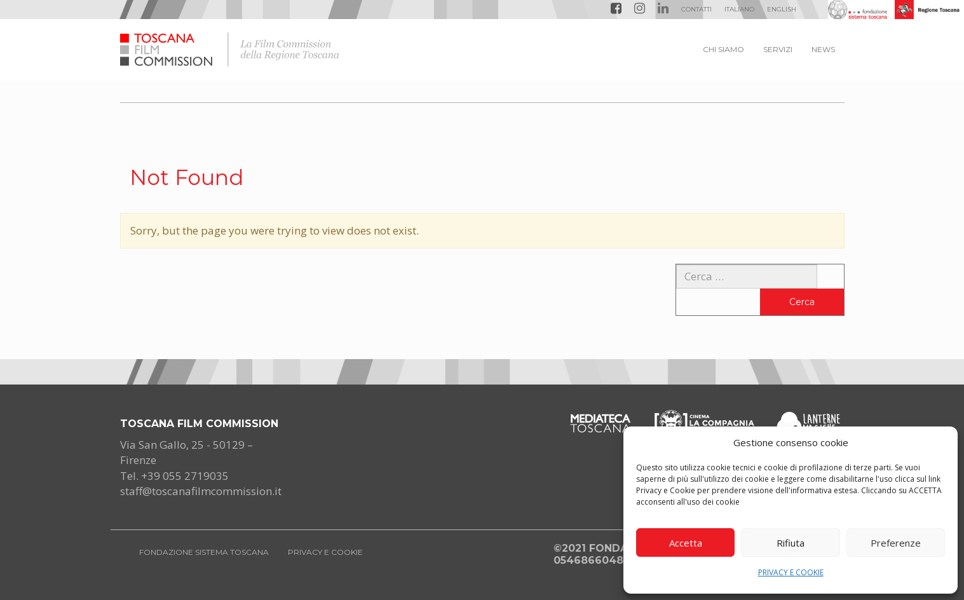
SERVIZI (777, 49)
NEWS (823, 49)
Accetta (685, 542)
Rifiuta (790, 542)
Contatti (696, 9)
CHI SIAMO (723, 49)
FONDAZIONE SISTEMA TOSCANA (204, 552)
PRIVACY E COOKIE (791, 572)
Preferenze (896, 542)
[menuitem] (739, 9)
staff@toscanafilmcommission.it (201, 491)
